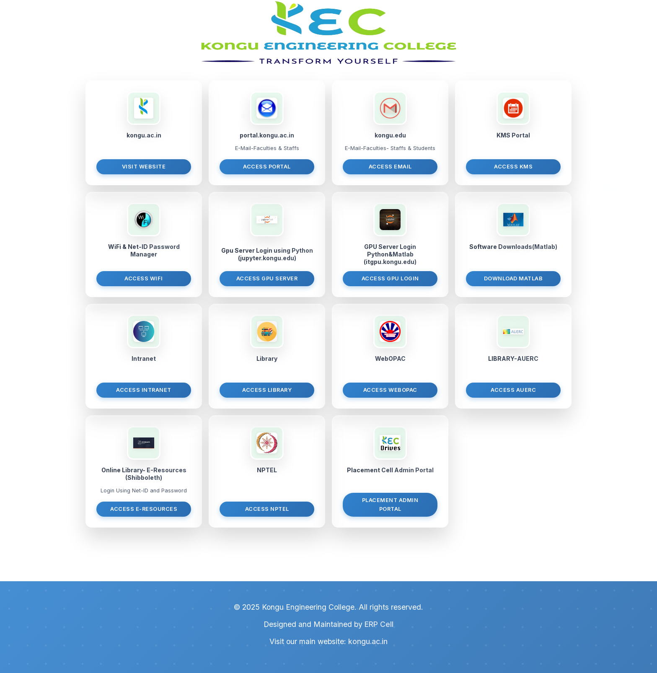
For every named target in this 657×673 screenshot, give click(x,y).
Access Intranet (143, 390)
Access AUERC (513, 390)
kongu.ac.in (368, 641)
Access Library (267, 390)
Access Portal (267, 166)
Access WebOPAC (390, 390)
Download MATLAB (513, 278)
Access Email (390, 166)
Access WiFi (143, 278)
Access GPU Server (267, 278)
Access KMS (513, 166)
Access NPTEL (267, 509)
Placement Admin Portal (390, 504)
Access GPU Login (390, 278)
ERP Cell (379, 624)
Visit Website (144, 166)
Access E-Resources (143, 509)
